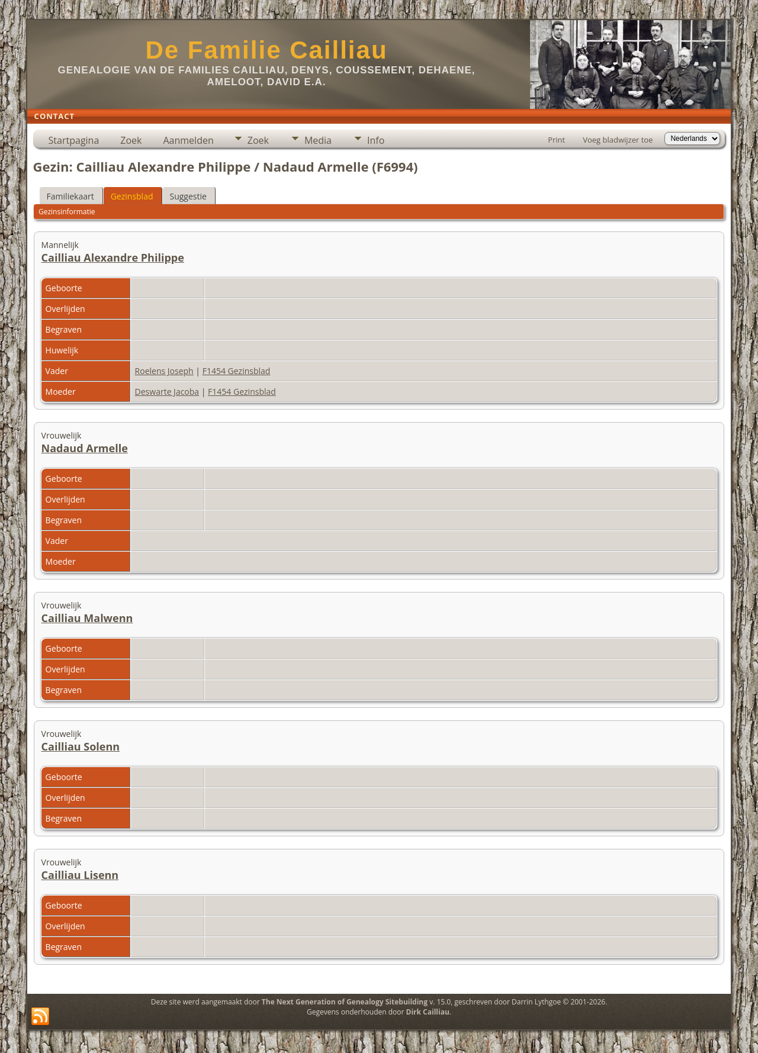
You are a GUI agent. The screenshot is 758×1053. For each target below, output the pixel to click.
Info (375, 140)
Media (318, 140)
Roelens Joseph (164, 370)
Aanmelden (188, 140)
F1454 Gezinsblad (237, 370)
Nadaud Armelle (84, 448)
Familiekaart (70, 196)
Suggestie (188, 196)
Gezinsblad (132, 196)
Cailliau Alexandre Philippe (112, 257)
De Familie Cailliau (266, 50)
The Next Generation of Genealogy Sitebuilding (345, 1002)
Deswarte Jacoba (167, 391)
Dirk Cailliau (427, 1012)
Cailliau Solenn (80, 746)
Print (556, 139)
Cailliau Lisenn (80, 875)
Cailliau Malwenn (87, 618)
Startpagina (74, 140)
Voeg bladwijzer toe (618, 139)
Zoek (131, 140)
